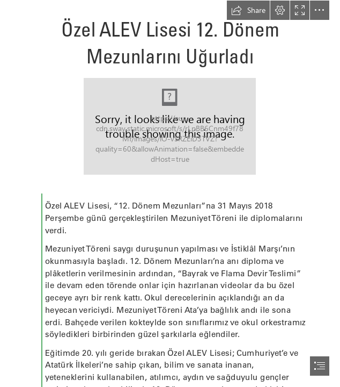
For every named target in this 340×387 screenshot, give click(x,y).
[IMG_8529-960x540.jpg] (169, 126)
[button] (248, 10)
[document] (170, 193)
